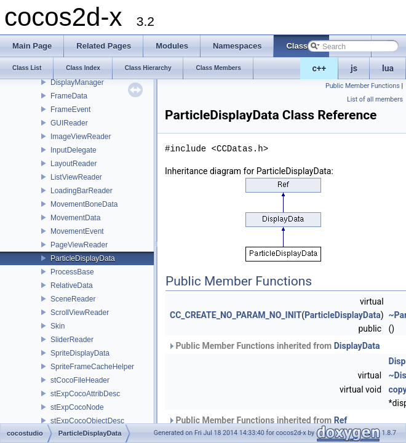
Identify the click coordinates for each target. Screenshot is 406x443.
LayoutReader (73, 163)
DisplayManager (77, 82)
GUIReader (69, 123)
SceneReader (72, 299)
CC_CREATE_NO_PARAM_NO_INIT (235, 315)
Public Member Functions (362, 86)
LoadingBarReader (81, 190)
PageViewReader (79, 245)
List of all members (375, 99)
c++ (319, 68)
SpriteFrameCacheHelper (92, 366)
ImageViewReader (80, 136)
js (354, 68)
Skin (57, 326)
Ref (341, 420)
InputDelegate (73, 150)
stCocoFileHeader (79, 380)
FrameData (68, 96)
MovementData (75, 218)
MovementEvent (77, 231)
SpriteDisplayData (79, 353)
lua (388, 68)
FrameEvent (70, 109)
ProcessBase (72, 272)
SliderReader (72, 339)
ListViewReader (76, 177)
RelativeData (71, 285)
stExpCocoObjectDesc (87, 421)
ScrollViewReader (79, 312)
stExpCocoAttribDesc (85, 393)
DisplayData (357, 346)
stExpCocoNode (77, 407)
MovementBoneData (83, 204)
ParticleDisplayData (82, 258)
